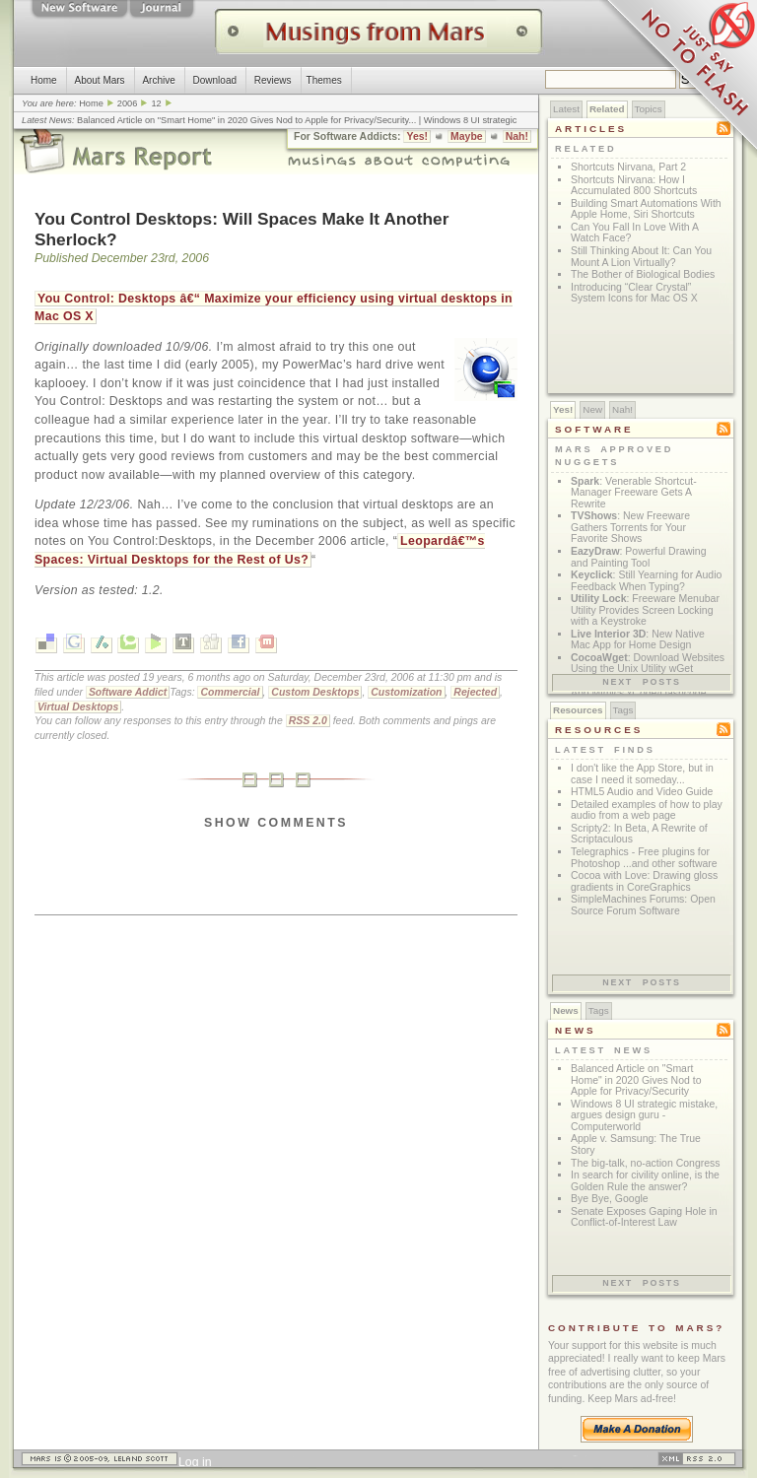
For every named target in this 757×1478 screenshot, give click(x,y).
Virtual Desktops (77, 707)
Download (215, 80)
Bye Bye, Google (610, 1198)
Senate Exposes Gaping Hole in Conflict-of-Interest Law (644, 1217)
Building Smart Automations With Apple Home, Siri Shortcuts (646, 209)
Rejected (475, 692)
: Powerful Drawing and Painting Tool (639, 557)
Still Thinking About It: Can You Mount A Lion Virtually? (641, 256)
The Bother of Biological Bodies (643, 274)
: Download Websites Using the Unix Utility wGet (647, 663)
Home (44, 80)
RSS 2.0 (308, 720)
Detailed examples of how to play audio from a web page (647, 810)
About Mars (99, 80)
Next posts (641, 682)
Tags (623, 710)
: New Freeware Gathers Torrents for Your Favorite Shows (630, 527)
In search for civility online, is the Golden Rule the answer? (645, 1181)
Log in (195, 1462)
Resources (578, 710)
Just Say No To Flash (678, 79)
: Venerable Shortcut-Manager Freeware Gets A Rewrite (634, 492)
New (592, 409)
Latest (566, 108)
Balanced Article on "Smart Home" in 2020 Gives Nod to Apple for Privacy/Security (242, 120)
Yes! (417, 136)
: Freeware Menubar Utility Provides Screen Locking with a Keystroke (645, 610)
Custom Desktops (315, 692)
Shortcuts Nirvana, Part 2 (628, 167)
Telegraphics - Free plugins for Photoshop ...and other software (644, 857)
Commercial (229, 692)
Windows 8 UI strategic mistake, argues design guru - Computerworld (644, 1115)
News (566, 1010)
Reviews (273, 80)
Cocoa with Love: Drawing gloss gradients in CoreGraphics (644, 881)
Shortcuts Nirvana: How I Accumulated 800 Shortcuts (634, 185)
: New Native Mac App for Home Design (638, 640)
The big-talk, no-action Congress (646, 1163)
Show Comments (276, 823)
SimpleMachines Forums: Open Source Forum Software (643, 905)
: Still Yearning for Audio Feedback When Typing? (646, 581)
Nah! (517, 136)
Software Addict (128, 692)
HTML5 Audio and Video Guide (642, 791)
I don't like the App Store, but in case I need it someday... (642, 774)
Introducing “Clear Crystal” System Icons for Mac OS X (634, 293)
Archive (158, 80)
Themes (324, 80)
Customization (406, 692)
